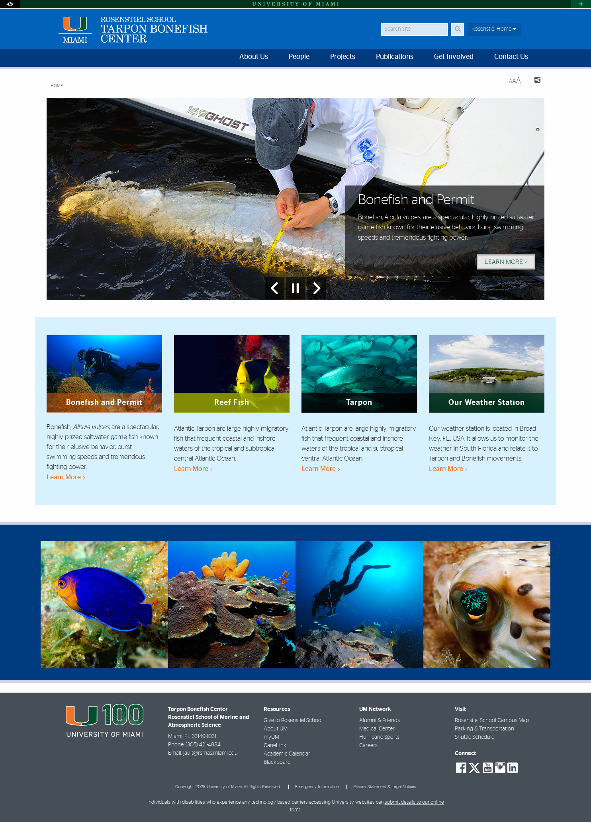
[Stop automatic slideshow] (295, 288)
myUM (271, 737)
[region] (104, 604)
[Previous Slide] (274, 288)
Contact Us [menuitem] (511, 57)
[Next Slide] (316, 288)
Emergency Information (317, 787)
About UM (276, 729)
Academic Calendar (287, 754)
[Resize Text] (515, 80)
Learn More (66, 477)
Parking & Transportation (484, 729)
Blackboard (277, 762)
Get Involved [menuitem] (454, 57)
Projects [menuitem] (342, 57)
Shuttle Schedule (474, 737)
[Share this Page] (533, 81)
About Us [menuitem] (253, 57)
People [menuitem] (299, 57)
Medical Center (377, 729)
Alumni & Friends (379, 720)
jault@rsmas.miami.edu (210, 753)
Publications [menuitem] (394, 57)
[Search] (457, 29)
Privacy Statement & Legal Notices (384, 787)
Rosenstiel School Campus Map (492, 720)
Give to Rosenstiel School (293, 720)
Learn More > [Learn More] (506, 262)
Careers (368, 745)
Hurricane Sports (379, 737)
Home (57, 86)
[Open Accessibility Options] (10, 4)
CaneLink (275, 745)
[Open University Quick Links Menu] (581, 4)
